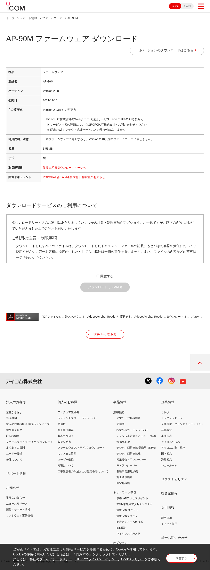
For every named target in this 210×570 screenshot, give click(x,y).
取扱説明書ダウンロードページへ (64, 167)
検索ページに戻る (105, 334)
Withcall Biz (123, 441)
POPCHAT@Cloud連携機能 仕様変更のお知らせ (74, 177)
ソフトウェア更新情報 (19, 515)
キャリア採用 (169, 523)
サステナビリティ (174, 479)
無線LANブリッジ (127, 515)
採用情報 (167, 507)
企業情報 (167, 402)
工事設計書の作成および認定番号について (83, 471)
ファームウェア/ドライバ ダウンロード (29, 441)
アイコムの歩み (170, 441)
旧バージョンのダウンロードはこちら (165, 50)
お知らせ (12, 487)
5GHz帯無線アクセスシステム (134, 504)
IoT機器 (121, 527)
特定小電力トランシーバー (132, 430)
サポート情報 (28, 18)
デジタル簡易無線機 (128, 453)
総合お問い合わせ (174, 537)
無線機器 (119, 412)
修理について (14, 459)
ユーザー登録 (14, 453)
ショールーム (169, 465)
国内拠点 (166, 453)
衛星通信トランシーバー (131, 459)
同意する (106, 276)
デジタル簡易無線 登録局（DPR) (136, 447)
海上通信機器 (66, 430)
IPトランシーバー (127, 465)
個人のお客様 (67, 402)
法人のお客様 (16, 402)
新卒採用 (166, 517)
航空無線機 (123, 483)
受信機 (62, 424)
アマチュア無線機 (68, 412)
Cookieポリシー (132, 559)
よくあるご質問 (15, 447)
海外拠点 (166, 459)
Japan (175, 6)
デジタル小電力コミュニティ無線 (136, 435)
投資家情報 (169, 493)
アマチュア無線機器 (128, 418)
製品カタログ (14, 430)
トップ (10, 18)
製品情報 (119, 402)
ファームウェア (52, 18)
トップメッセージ (172, 418)
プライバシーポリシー (55, 559)
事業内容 (166, 435)
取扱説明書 (12, 435)
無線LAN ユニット (127, 510)
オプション (120, 542)
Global (187, 6)
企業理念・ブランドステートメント (182, 424)
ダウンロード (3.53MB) (105, 287)
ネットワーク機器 (124, 492)
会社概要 (166, 430)
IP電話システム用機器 (129, 521)
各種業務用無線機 (127, 471)
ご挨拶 (165, 412)
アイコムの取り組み (173, 447)
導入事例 (11, 418)
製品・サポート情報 (18, 509)
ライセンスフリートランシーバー (78, 418)
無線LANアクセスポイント (132, 498)
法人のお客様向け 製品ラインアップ (28, 424)
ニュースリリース (16, 503)
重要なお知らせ (15, 497)
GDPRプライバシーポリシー (96, 559)
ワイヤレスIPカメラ (128, 533)
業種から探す (14, 412)
